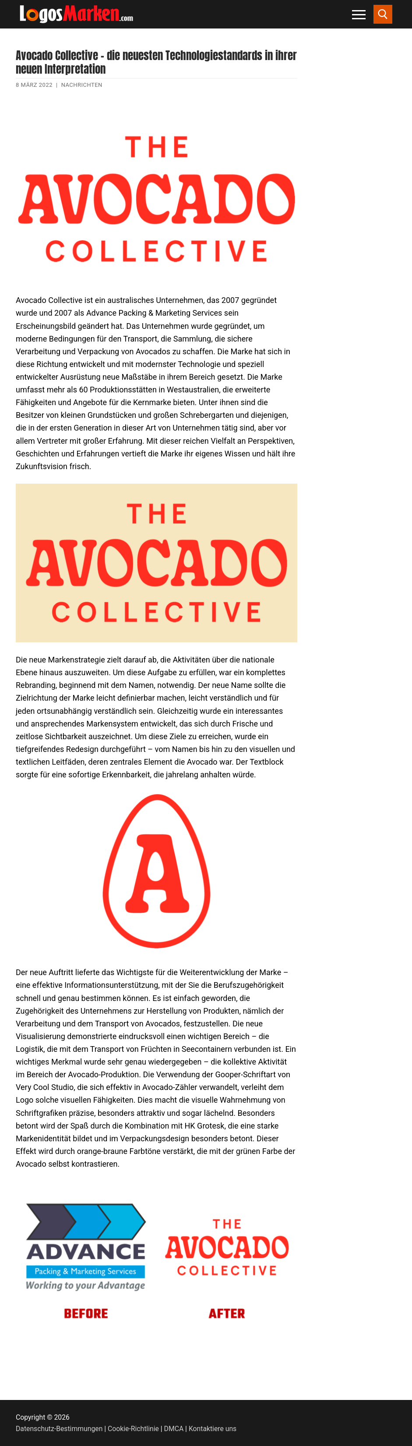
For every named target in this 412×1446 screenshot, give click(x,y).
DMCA (174, 1429)
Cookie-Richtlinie (133, 1429)
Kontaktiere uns (212, 1429)
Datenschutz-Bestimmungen (59, 1429)
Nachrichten (81, 85)
